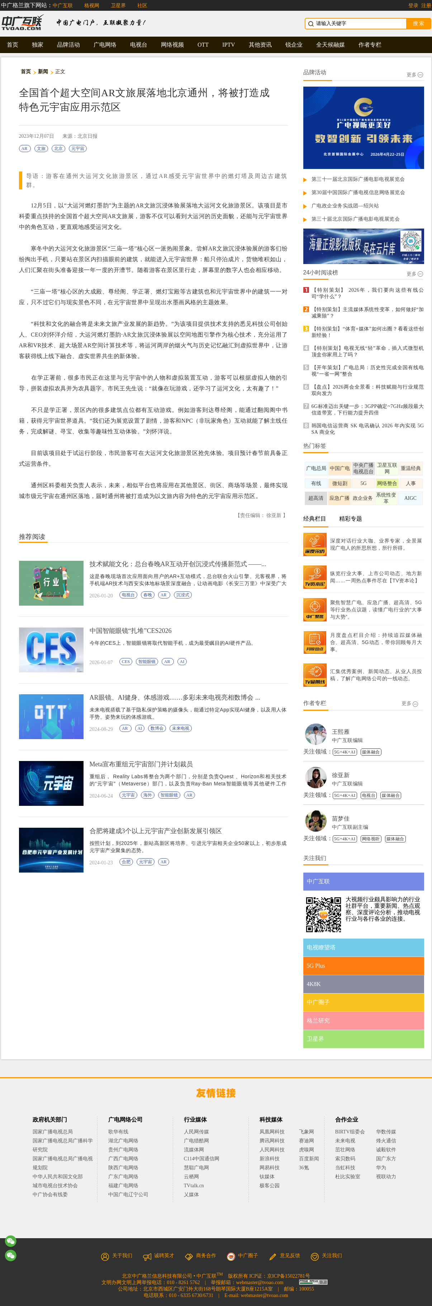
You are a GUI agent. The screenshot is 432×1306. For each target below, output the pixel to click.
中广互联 (63, 5)
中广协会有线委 (50, 1194)
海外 (147, 795)
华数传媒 (386, 1131)
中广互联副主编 (350, 827)
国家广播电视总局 (53, 1131)
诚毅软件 (386, 1149)
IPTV (228, 45)
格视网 (91, 5)
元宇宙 (77, 148)
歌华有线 (118, 1131)
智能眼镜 (147, 661)
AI (182, 661)
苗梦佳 (341, 819)
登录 (413, 5)
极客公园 (270, 1185)
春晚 (147, 594)
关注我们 (326, 1255)
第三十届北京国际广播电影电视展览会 (356, 219)
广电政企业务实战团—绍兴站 (345, 205)
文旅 (41, 148)
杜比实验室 (347, 1176)
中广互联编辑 (347, 740)
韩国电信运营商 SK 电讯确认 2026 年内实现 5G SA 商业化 (368, 429)
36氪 (304, 1167)
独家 (37, 45)
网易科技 (270, 1167)
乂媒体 (191, 1194)
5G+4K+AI (345, 752)
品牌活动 (68, 45)
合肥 (126, 861)
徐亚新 (341, 775)
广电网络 (105, 45)
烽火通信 (386, 1140)
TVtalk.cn (194, 1185)
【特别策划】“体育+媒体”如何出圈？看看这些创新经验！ (368, 332)
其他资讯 (260, 45)
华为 (386, 1167)
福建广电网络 (123, 1185)
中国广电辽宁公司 (128, 1194)
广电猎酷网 (196, 1140)
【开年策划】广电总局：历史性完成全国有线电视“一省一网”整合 (368, 371)
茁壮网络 (345, 1149)
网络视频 (172, 45)
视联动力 (386, 1176)
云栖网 (191, 1176)
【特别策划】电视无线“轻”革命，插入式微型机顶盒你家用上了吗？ (368, 351)
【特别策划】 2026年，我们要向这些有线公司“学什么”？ (368, 293)
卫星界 (118, 5)
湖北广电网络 (123, 1140)
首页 (12, 45)
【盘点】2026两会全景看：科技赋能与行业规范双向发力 (368, 390)
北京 (58, 148)
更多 (415, 74)
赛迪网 (306, 1140)
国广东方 (386, 1158)
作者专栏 (370, 45)
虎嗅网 (306, 1149)
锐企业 (294, 45)
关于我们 (116, 1255)
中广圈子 (242, 1255)
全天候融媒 (330, 45)
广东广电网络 (123, 1176)
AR (25, 148)
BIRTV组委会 (350, 1131)
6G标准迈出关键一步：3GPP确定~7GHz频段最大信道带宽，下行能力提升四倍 (368, 409)
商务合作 (200, 1255)
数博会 (157, 728)
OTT (203, 45)
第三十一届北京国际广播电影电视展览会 (358, 179)
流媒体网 (194, 1149)
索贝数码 (345, 1158)
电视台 (138, 45)
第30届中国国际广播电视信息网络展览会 (358, 192)
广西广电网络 (123, 1158)
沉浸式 (182, 594)
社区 (142, 5)
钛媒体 (267, 1176)
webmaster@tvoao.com (259, 1282)
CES (126, 661)
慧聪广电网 (196, 1167)
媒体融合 (371, 752)
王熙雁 (341, 732)
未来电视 (180, 728)
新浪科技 (270, 1158)
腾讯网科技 (272, 1140)
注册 (426, 5)
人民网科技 (272, 1149)
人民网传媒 (196, 1131)
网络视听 (371, 838)
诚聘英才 (158, 1255)
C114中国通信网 (202, 1158)
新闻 (43, 71)
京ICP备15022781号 (288, 1276)
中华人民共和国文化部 (58, 1176)
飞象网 (306, 1131)
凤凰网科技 (272, 1131)
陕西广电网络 (123, 1167)
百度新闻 (309, 1158)
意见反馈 (284, 1255)
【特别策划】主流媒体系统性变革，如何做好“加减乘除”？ (368, 313)
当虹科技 (345, 1167)
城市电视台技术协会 (55, 1185)
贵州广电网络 (123, 1149)
